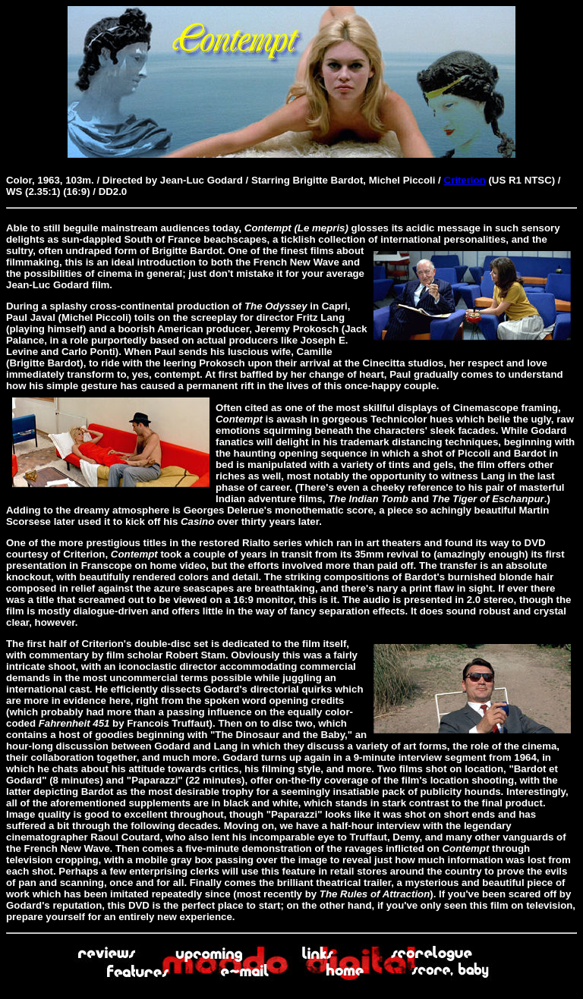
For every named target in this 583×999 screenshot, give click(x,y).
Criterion (464, 180)
